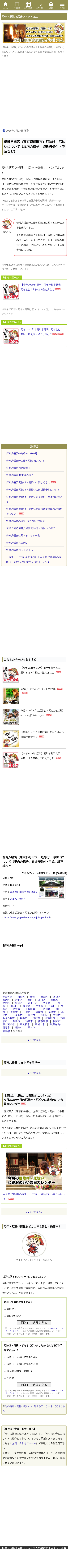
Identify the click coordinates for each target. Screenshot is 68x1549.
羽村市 (31, 1027)
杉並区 (18, 999)
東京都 (6, 1031)
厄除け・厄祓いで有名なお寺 (22, 1364)
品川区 (41, 999)
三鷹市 (26, 1012)
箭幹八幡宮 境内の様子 (18, 467)
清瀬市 (6, 1027)
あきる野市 (9, 1018)
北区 (30, 999)
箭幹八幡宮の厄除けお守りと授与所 (25, 521)
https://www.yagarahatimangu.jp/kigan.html (27, 917)
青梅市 (14, 1012)
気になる (11, 1308)
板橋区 (56, 996)
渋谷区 (18, 1003)
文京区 (46, 1003)
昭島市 (16, 1021)
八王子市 (33, 1003)
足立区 (16, 1009)
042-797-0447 (17, 898)
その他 (10, 1378)
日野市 (36, 1018)
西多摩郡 (43, 1021)
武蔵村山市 (56, 1024)
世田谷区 (7, 996)
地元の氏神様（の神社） (20, 1371)
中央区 (39, 1006)
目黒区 (52, 1006)
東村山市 (40, 1024)
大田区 (44, 996)
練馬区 (26, 1006)
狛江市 (29, 1021)
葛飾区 (54, 999)
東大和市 (25, 1024)
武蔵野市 (50, 1018)
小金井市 (17, 1015)
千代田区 (30, 1009)
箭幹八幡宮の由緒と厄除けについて (25, 460)
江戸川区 (45, 1009)
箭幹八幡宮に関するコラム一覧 (23, 535)
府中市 (23, 1018)
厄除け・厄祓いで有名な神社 (22, 1357)
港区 (32, 996)
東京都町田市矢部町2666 (23, 891)
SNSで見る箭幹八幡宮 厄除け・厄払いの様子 (30, 528)
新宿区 (6, 999)
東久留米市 (9, 1024)
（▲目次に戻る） (34, 1212)
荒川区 (44, 1015)
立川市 (56, 1015)
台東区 (21, 996)
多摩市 (52, 1012)
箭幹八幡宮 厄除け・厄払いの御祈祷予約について (33, 489)
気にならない (14, 1315)
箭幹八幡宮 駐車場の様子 (19, 475)
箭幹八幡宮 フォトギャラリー (22, 550)
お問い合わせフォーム (24, 1443)
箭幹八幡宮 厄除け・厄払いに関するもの (28, 482)
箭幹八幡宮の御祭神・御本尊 (22, 453)
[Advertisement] (34, 93)
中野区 (6, 1003)
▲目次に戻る (34, 1040)
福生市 (18, 1027)
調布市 (39, 1012)
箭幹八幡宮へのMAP (17, 542)
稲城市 (31, 1015)
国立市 (56, 1021)
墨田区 (14, 1006)
